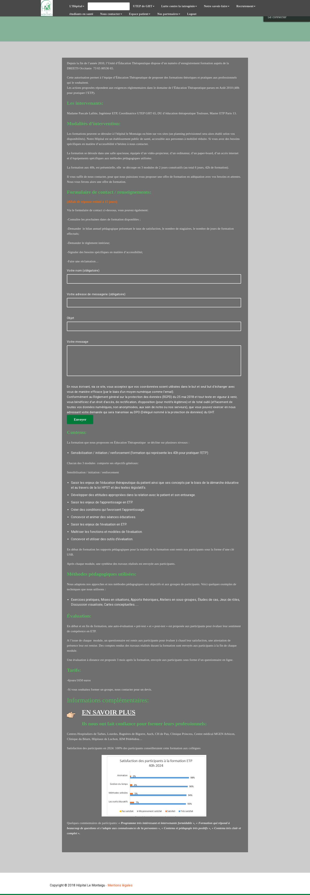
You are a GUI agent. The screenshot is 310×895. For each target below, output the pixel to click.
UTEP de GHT (143, 6)
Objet (154, 325)
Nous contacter (111, 14)
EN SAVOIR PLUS (108, 712)
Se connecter (277, 17)
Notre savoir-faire (216, 6)
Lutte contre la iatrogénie (179, 6)
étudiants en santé (81, 14)
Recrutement (245, 6)
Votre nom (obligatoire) (154, 278)
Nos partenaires (168, 14)
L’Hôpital (77, 6)
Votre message (154, 360)
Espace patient (140, 14)
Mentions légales (120, 885)
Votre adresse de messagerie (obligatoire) (154, 301)
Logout (192, 14)
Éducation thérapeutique (108, 6)
